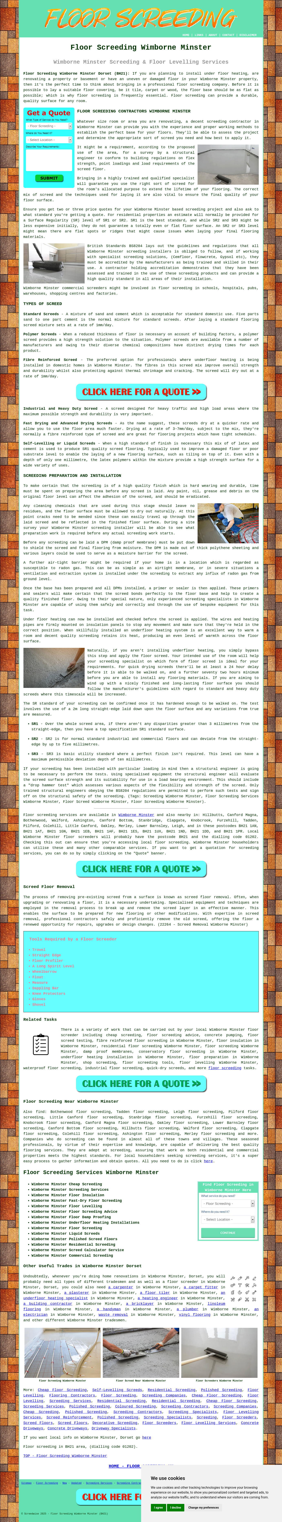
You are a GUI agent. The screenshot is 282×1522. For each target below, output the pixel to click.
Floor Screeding (118, 1395)
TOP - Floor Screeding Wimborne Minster (65, 1456)
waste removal (113, 1315)
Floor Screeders (239, 1417)
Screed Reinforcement (69, 1417)
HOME (185, 35)
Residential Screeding (171, 1390)
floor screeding (171, 842)
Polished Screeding (221, 1390)
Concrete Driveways (67, 1428)
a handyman (109, 1309)
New (64, 1483)
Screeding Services (70, 1401)
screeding (75, 1139)
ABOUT (213, 35)
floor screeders (81, 837)
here (208, 1161)
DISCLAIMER (248, 35)
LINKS (199, 35)
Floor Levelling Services (208, 1423)
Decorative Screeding (115, 1423)
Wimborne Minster (136, 815)
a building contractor (47, 1304)
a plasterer (76, 1293)
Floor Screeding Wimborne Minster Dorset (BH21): (76, 74)
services (137, 848)
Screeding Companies (164, 1395)
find (40, 1112)
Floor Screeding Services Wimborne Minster (91, 1173)
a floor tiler (155, 1293)
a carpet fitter (201, 1287)
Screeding (207, 1417)
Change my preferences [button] (203, 1507)
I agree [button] (158, 1507)
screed (178, 184)
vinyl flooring (194, 1315)
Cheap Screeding (41, 1412)
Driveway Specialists (114, 1428)
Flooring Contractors (72, 1395)
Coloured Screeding (135, 1406)
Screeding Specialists (192, 1412)
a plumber (187, 1309)
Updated (76, 1483)
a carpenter (120, 1287)
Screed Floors (38, 1423)
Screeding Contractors (184, 1406)
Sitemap (26, 1483)
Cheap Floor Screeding (62, 1390)
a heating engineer (158, 1298)
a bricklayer (140, 1304)
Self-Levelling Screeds (117, 1390)
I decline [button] (175, 1507)
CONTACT (228, 35)
